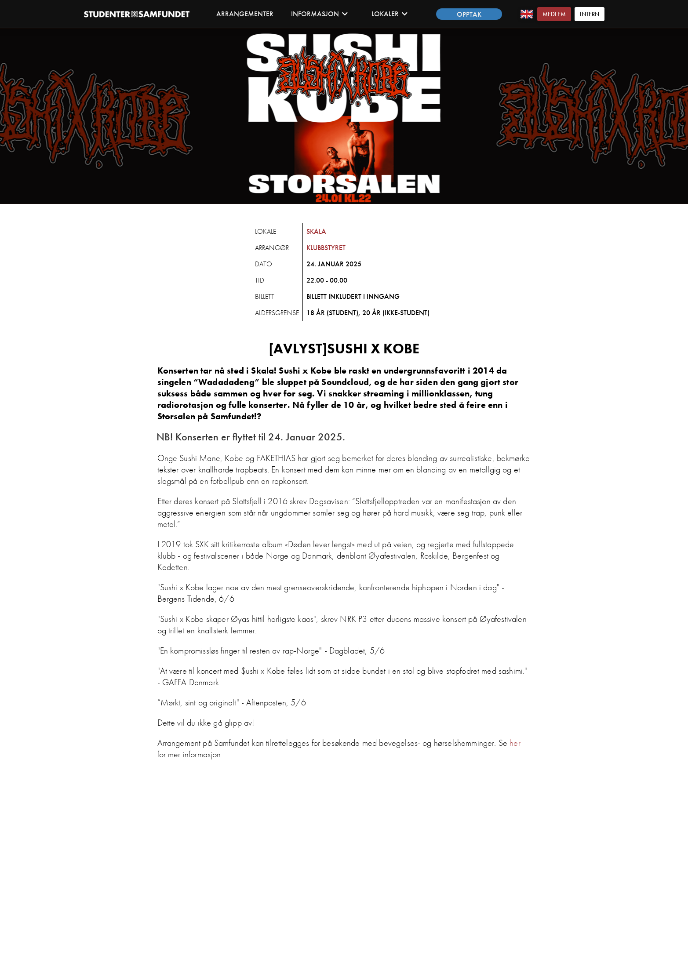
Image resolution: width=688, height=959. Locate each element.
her (515, 742)
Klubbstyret (326, 247)
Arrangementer (244, 13)
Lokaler (389, 13)
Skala (316, 231)
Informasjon (319, 13)
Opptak (469, 14)
